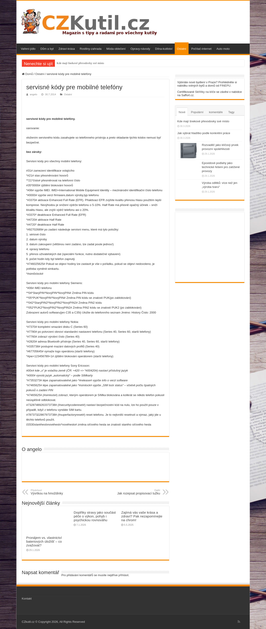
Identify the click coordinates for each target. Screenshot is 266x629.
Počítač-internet (201, 48)
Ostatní (181, 48)
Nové (182, 112)
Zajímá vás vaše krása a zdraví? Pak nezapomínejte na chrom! (141, 516)
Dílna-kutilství (163, 48)
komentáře (216, 112)
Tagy (231, 112)
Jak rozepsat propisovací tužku (137, 492)
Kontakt (27, 598)
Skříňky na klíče (205, 91)
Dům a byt (47, 48)
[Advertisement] (95, 106)
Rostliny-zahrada (91, 48)
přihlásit (123, 575)
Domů (27, 74)
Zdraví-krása (66, 48)
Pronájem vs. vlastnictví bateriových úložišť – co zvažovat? (44, 541)
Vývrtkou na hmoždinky (54, 492)
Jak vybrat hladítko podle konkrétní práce (203, 133)
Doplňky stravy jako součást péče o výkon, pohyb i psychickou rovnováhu (95, 516)
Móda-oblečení (116, 48)
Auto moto (223, 48)
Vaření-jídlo (28, 48)
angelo (33, 94)
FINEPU (225, 85)
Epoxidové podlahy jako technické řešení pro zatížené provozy (221, 167)
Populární (197, 112)
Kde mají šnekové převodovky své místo (80, 63)
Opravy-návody (140, 48)
